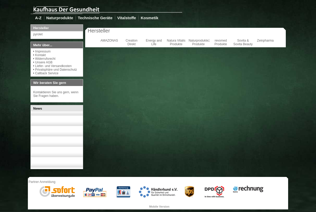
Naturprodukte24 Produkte (200, 42)
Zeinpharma (265, 40)
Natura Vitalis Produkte (176, 42)
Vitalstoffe (126, 18)
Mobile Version (159, 206)
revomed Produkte (220, 42)
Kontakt (40, 55)
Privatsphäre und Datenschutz (56, 69)
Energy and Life (154, 42)
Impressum (43, 51)
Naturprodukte (59, 18)
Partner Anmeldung (42, 182)
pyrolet (38, 34)
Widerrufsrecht (45, 59)
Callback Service (46, 73)
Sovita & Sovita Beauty (243, 42)
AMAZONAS (109, 40)
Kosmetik (149, 18)
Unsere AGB (44, 62)
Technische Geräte (95, 18)
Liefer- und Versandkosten (53, 66)
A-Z (38, 18)
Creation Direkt (131, 42)
